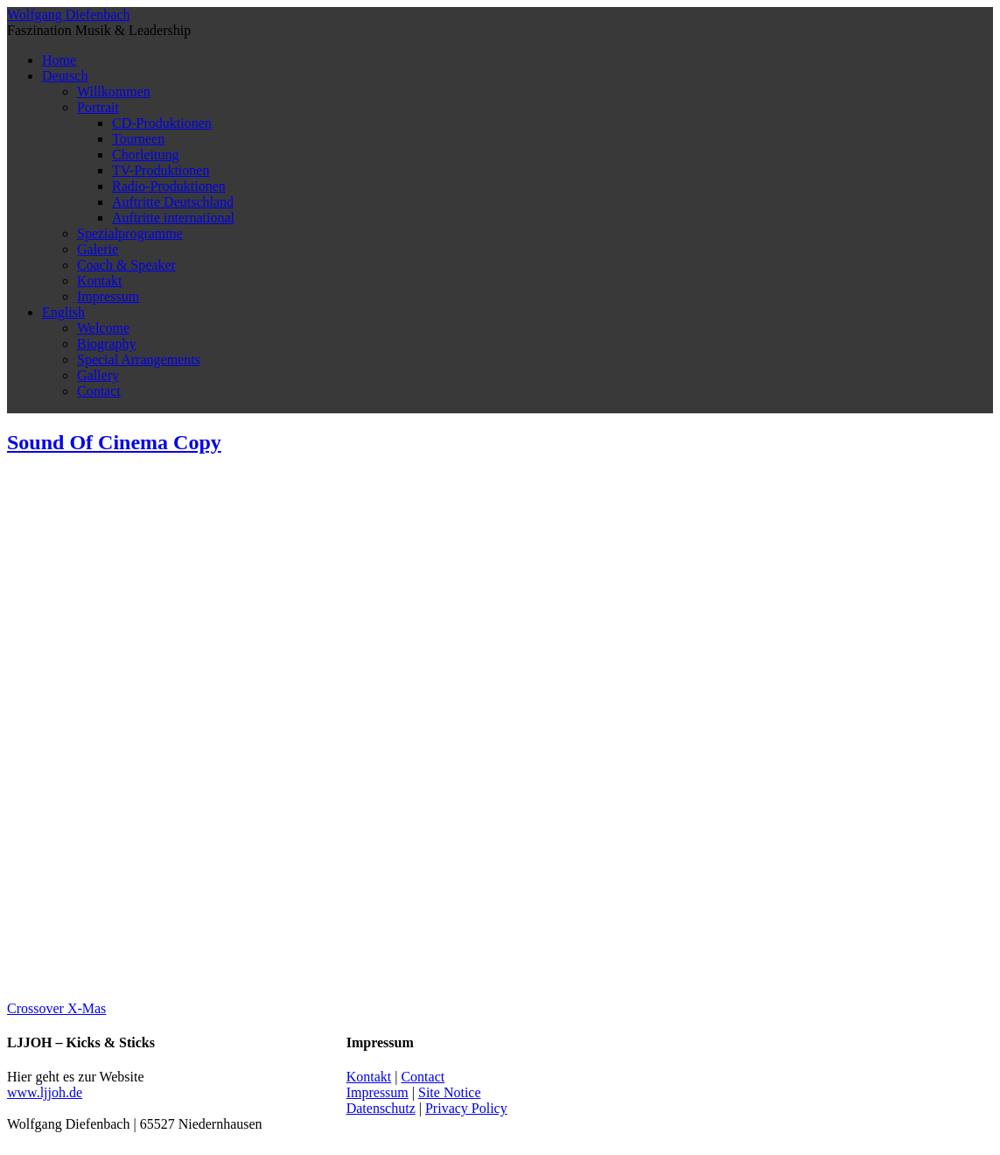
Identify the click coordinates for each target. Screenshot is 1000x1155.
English (63, 312)
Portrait (98, 107)
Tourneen (138, 138)
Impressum (108, 296)
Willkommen (113, 91)
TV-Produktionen (160, 170)
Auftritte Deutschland (173, 201)
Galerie (97, 249)
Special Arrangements (138, 359)
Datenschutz (381, 1108)
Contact (99, 391)
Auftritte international (173, 217)
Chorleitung (145, 154)
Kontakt (99, 280)
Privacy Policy (466, 1108)
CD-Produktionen (162, 123)
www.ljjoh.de (44, 1092)
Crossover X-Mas (56, 1008)
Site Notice (449, 1092)
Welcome (103, 327)
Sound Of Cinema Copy (114, 442)
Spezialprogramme (130, 233)
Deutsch (64, 75)
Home (59, 60)
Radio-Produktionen (169, 186)
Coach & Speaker (126, 264)
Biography (106, 343)
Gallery (98, 375)
